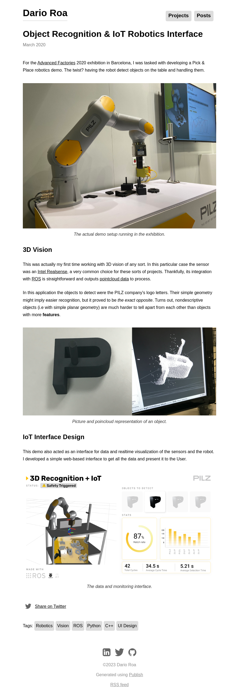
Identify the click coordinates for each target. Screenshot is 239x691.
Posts (204, 15)
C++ (109, 625)
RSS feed (119, 684)
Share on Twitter (44, 606)
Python (94, 625)
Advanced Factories (56, 63)
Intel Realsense (52, 271)
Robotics (44, 625)
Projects (178, 15)
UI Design (127, 625)
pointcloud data (114, 279)
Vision (63, 625)
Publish (136, 674)
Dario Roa (45, 13)
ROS (36, 279)
